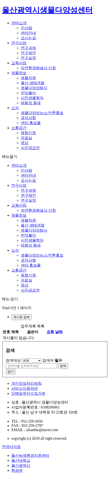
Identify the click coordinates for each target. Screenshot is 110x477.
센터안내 (28, 33)
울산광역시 (20, 465)
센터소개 (18, 23)
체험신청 (28, 133)
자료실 (26, 138)
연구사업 (18, 43)
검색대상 (13, 360)
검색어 (52, 360)
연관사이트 (11, 447)
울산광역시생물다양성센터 (47, 10)
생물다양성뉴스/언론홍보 (42, 113)
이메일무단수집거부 (28, 393)
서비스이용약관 (24, 388)
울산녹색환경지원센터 (30, 455)
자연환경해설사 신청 (38, 68)
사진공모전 (30, 148)
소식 (15, 108)
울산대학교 (20, 460)
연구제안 (28, 53)
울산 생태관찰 (32, 83)
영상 (24, 143)
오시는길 (28, 38)
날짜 (59, 332)
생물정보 (18, 73)
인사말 (26, 28)
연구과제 (28, 48)
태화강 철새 (31, 103)
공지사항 (28, 118)
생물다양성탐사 (34, 88)
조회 (50, 332)
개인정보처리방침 (26, 383)
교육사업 (18, 63)
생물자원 (28, 78)
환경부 (17, 470)
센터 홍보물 (31, 123)
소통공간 (18, 128)
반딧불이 (28, 93)
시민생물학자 (32, 98)
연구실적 (28, 58)
